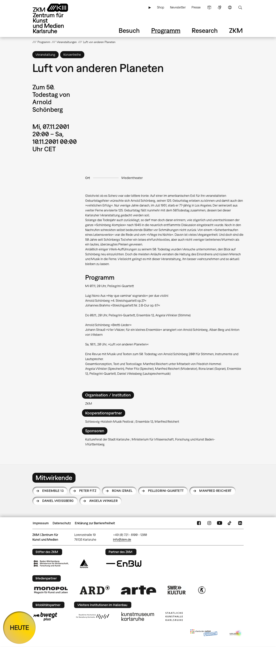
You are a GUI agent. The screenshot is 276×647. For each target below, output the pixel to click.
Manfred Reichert (215, 491)
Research (205, 30)
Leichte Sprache (209, 7)
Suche (240, 7)
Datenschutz (62, 523)
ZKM (236, 30)
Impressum (41, 523)
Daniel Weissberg (58, 501)
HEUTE (19, 627)
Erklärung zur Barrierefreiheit (95, 523)
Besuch (129, 30)
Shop (160, 7)
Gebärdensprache (219, 7)
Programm (165, 30)
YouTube (219, 523)
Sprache (229, 7)
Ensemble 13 (53, 491)
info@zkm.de (122, 539)
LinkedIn (240, 523)
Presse (196, 7)
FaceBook (198, 523)
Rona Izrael (122, 491)
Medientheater (132, 178)
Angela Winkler (103, 501)
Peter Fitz (87, 491)
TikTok (229, 523)
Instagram (209, 523)
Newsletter (178, 7)
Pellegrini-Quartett (166, 491)
